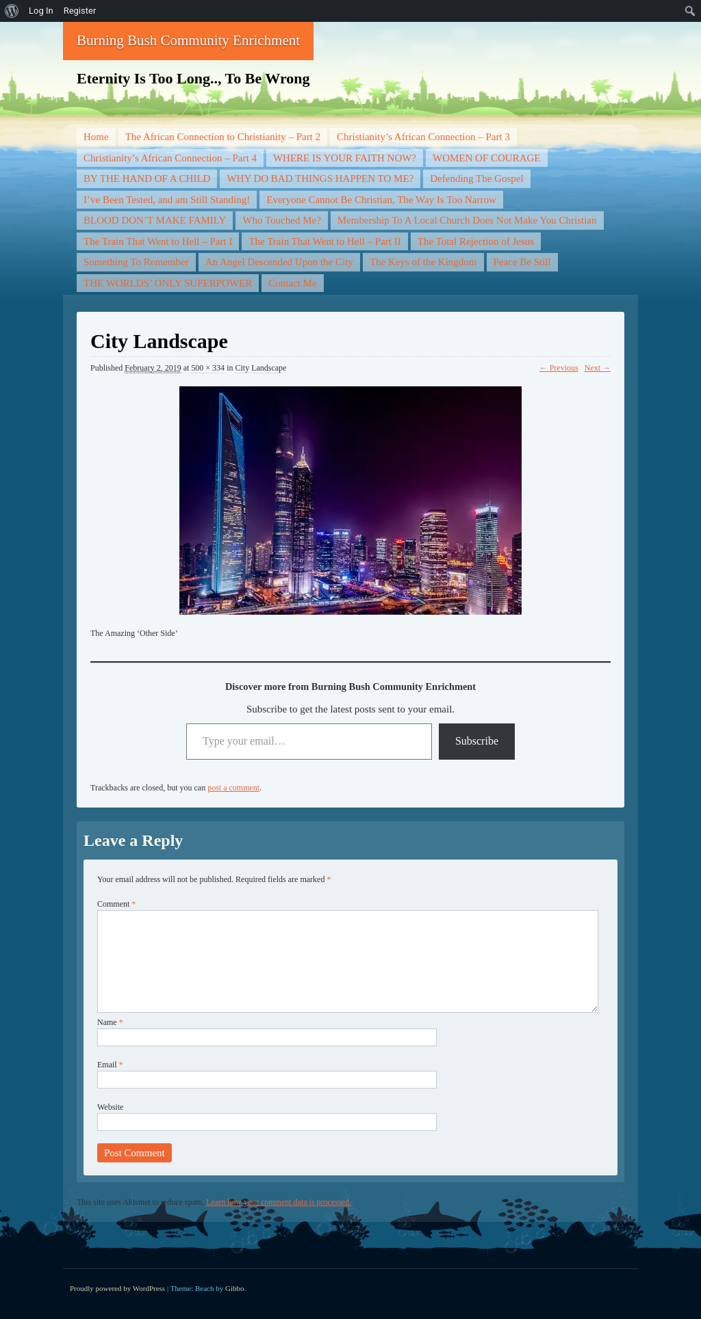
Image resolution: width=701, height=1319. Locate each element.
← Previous (558, 368)
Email (110, 1064)
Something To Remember (136, 261)
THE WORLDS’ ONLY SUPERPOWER (168, 283)
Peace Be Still (522, 261)
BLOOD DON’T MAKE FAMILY (155, 220)
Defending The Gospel (476, 178)
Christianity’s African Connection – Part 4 (170, 157)
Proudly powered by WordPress (117, 1288)
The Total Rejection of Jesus (476, 241)
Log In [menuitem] (41, 10)
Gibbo (234, 1288)
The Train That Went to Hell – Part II (324, 241)
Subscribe (476, 741)
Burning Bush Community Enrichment (188, 40)
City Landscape (260, 368)
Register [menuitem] (80, 10)
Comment (116, 904)
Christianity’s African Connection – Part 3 (423, 136)
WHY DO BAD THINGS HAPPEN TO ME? (320, 178)
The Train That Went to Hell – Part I (158, 241)
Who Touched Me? (281, 220)
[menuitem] (12, 11)
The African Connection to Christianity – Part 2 (222, 136)
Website (110, 1107)
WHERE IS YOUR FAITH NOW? (344, 157)
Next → (598, 368)
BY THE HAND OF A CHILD (147, 178)
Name (110, 1022)
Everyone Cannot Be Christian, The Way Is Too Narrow (381, 199)
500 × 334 (208, 368)
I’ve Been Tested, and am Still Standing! (167, 199)
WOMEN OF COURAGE (487, 157)
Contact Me (292, 283)
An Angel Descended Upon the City (279, 261)
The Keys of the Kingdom (423, 261)
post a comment (233, 787)
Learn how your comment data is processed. (278, 1202)
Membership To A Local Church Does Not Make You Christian (467, 220)
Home (96, 136)
